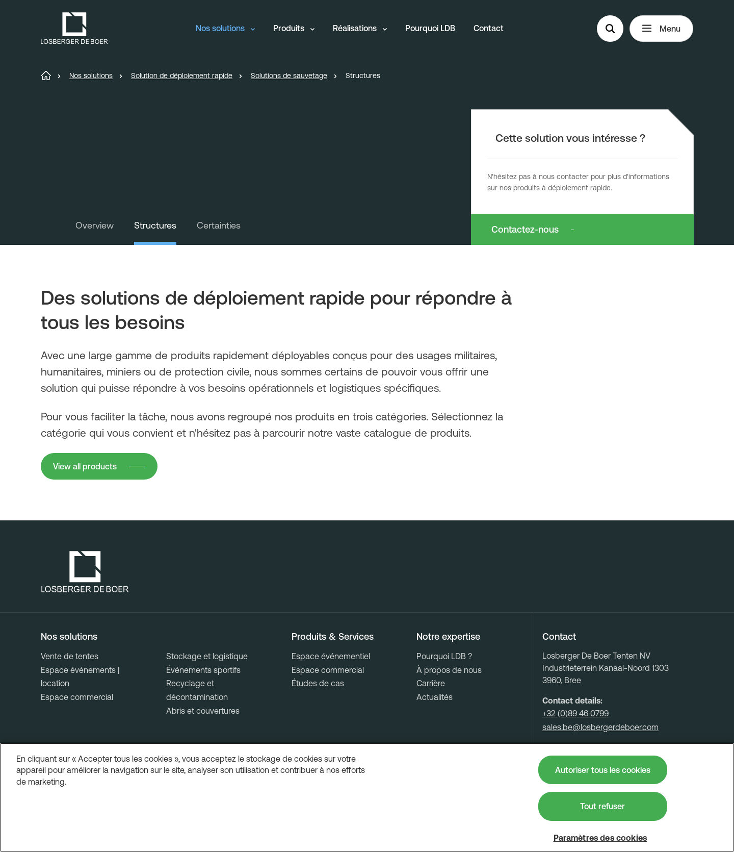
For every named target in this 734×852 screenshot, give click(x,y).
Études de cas (318, 683)
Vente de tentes (69, 656)
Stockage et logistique (207, 656)
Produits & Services (333, 636)
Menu (661, 28)
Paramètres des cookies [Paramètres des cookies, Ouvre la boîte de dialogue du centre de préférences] (600, 837)
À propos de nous (449, 669)
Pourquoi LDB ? (444, 656)
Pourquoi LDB (430, 28)
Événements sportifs (203, 669)
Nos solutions (225, 28)
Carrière (430, 683)
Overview (94, 225)
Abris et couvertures (203, 710)
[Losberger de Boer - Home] (85, 572)
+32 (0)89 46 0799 (575, 713)
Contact (489, 28)
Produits (293, 28)
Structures (155, 225)
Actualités (434, 696)
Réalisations (360, 28)
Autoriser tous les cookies (602, 769)
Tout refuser (602, 806)
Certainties (219, 225)
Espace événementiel (331, 656)
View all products (85, 466)
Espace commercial (77, 696)
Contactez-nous (525, 229)
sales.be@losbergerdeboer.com (600, 727)
